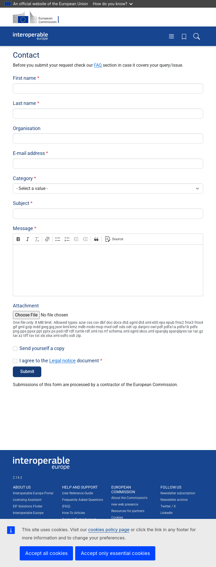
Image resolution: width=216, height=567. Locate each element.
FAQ (98, 65)
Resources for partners (127, 511)
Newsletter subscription (177, 493)
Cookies (117, 517)
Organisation (26, 128)
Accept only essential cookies (115, 553)
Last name (24, 103)
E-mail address (29, 153)
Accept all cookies (46, 553)
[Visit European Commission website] (37, 17)
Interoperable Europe (28, 513)
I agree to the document (59, 360)
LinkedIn (166, 513)
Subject (21, 203)
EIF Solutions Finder (27, 506)
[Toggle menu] (171, 36)
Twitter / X (168, 506)
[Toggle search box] (196, 36)
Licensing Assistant (27, 500)
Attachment (26, 306)
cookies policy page (108, 529)
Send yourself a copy (42, 348)
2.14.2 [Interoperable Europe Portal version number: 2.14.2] (17, 478)
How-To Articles (73, 513)
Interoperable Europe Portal (33, 493)
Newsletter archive (174, 500)
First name (24, 78)
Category (23, 178)
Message (23, 228)
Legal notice (62, 360)
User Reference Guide (77, 493)
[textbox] (108, 270)
